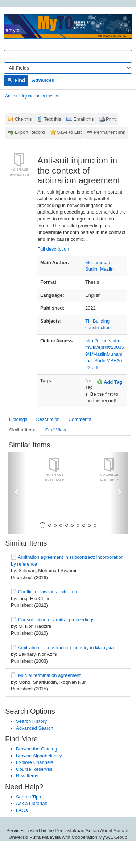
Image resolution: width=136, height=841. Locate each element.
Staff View (55, 430)
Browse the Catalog (36, 749)
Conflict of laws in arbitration (47, 591)
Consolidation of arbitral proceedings (56, 619)
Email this (83, 119)
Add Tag (109, 382)
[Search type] (68, 68)
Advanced (43, 80)
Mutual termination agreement (49, 675)
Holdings (18, 419)
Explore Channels (34, 762)
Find (16, 80)
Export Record (30, 132)
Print (111, 119)
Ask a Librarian (32, 803)
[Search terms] (68, 55)
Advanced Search (34, 728)
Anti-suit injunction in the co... (33, 96)
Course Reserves (34, 769)
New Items (27, 775)
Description (48, 419)
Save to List (69, 132)
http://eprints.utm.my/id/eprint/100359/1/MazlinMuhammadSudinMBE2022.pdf (104, 354)
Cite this (23, 119)
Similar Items (22, 430)
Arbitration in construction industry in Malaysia (66, 647)
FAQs (22, 810)
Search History (31, 721)
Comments (80, 419)
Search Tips (28, 797)
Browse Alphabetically (39, 755)
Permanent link (109, 132)
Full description (53, 249)
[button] (17, 493)
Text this (52, 119)
